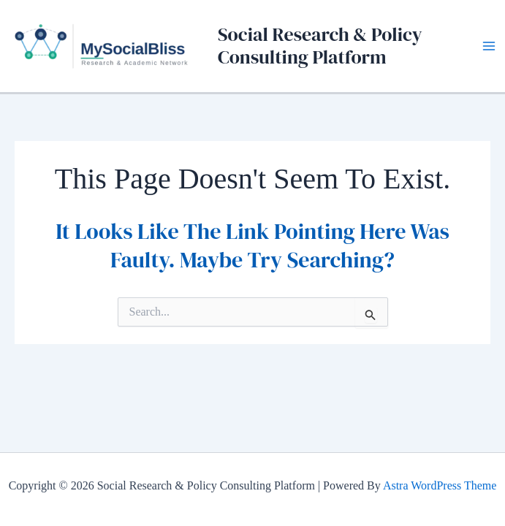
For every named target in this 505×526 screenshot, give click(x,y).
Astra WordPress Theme (439, 485)
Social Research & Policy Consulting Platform (320, 45)
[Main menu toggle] (489, 46)
